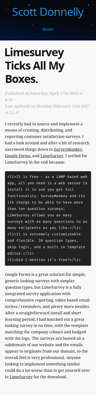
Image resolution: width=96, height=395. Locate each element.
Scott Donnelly (47, 11)
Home (48, 29)
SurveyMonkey (68, 149)
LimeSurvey (51, 155)
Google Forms (17, 155)
